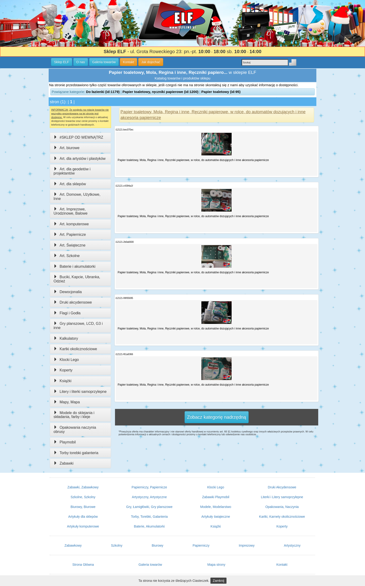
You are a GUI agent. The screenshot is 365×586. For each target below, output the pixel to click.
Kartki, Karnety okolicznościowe (282, 516)
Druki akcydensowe (73, 302)
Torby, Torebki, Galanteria (149, 516)
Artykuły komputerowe (83, 526)
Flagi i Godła (67, 313)
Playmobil (65, 442)
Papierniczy (201, 545)
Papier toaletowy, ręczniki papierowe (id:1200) (160, 92)
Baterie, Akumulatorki (149, 526)
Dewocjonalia (68, 292)
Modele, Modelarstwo (215, 507)
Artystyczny (292, 545)
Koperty (63, 370)
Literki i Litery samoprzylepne (282, 497)
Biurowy (157, 545)
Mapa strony (216, 564)
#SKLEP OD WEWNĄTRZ (78, 137)
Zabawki (64, 463)
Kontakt (281, 564)
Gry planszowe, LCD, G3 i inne (78, 326)
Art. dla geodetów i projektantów (72, 171)
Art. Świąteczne (69, 245)
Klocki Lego (66, 360)
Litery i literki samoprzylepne (80, 392)
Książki (62, 381)
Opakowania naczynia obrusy (75, 429)
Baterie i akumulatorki (74, 266)
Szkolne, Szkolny (83, 497)
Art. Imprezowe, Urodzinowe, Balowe (71, 211)
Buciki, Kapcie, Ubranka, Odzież (77, 279)
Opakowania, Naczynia (282, 507)
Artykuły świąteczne (215, 516)
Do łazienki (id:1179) (103, 92)
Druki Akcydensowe (282, 487)
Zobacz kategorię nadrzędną (216, 417)
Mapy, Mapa (67, 402)
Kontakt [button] (128, 62)
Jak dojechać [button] (150, 62)
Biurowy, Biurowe (83, 507)
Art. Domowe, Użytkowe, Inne (77, 196)
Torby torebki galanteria (76, 453)
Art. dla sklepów (70, 184)
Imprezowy (247, 545)
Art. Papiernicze (70, 234)
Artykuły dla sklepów (83, 516)
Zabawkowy (73, 545)
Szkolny (116, 545)
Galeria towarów (150, 564)
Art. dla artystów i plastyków (79, 159)
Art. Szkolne (67, 256)
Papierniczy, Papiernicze (149, 487)
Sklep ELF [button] (61, 62)
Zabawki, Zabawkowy (83, 487)
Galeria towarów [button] (104, 62)
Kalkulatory (66, 338)
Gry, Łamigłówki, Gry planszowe (149, 507)
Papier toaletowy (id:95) (220, 92)
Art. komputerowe (71, 224)
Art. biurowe (66, 148)
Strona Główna (83, 564)
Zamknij (218, 581)
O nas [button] (80, 62)
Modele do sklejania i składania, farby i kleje (74, 415)
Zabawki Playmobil (215, 497)
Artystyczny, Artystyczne (149, 497)
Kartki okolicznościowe (75, 349)
